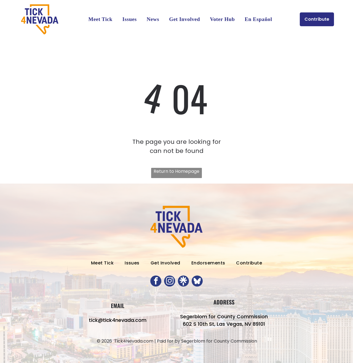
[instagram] (169, 281)
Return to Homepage (176, 171)
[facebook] (155, 281)
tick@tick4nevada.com (117, 320)
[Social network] (183, 281)
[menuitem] (100, 19)
